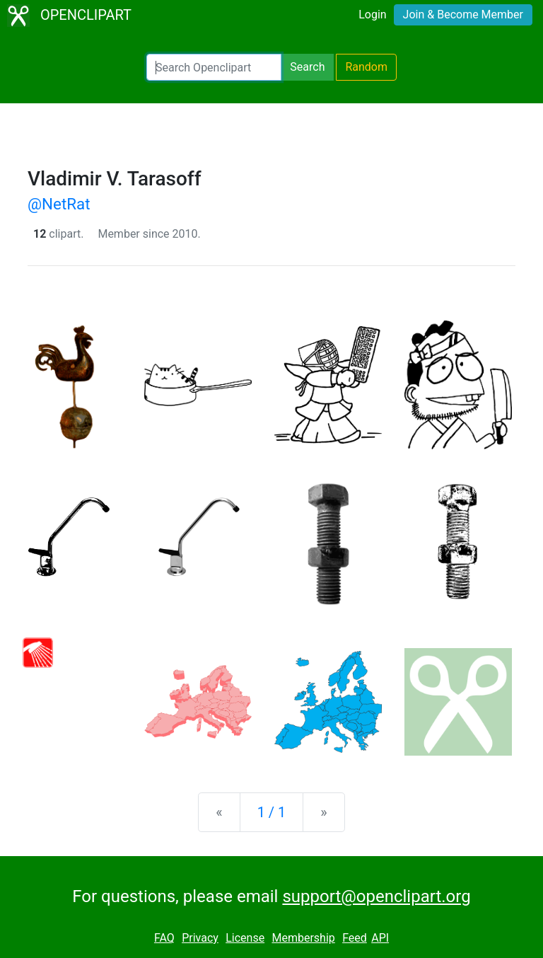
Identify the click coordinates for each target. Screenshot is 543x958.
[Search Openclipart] (213, 67)
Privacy (200, 938)
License (245, 938)
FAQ (164, 938)
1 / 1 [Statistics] (271, 812)
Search (307, 67)
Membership (303, 938)
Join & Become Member (463, 14)
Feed (354, 938)
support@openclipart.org (376, 896)
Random (366, 67)
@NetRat (59, 204)
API (380, 938)
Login (372, 14)
